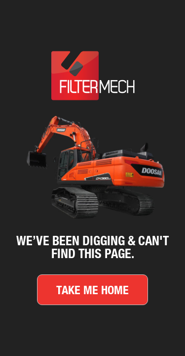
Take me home (92, 290)
